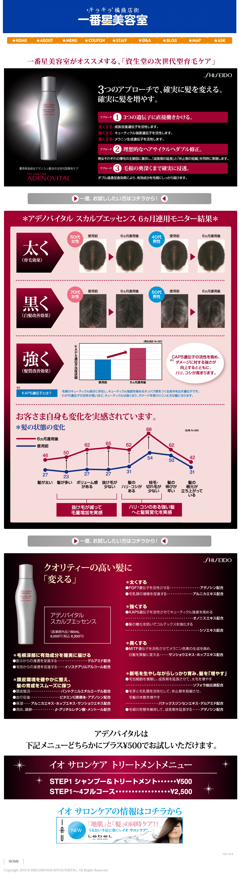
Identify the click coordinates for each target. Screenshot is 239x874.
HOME (14, 861)
